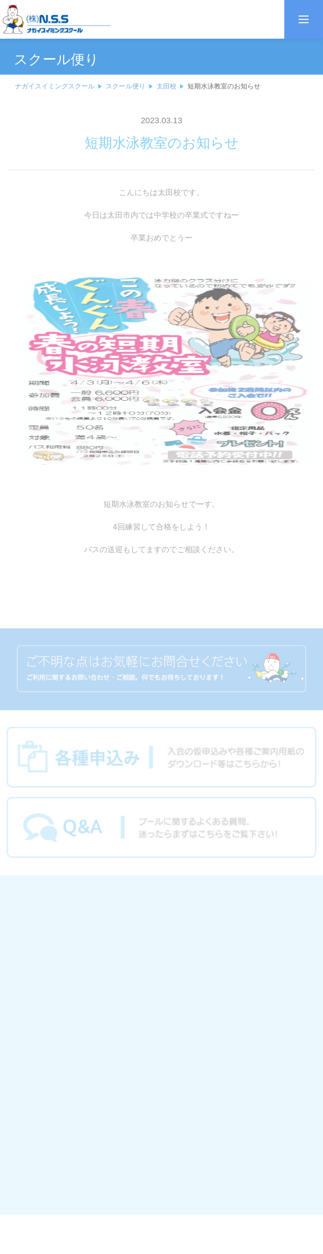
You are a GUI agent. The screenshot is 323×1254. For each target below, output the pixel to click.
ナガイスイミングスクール (55, 86)
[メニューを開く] (303, 19)
